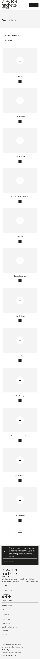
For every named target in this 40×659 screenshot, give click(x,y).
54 (20, 530)
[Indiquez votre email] (17, 561)
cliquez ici (11, 556)
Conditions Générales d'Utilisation (11, 653)
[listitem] (3, 596)
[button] (13, 35)
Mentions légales (7, 650)
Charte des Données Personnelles (11, 644)
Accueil (3, 12)
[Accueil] (9, 4)
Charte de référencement (9, 655)
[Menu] (33, 5)
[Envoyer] (34, 561)
